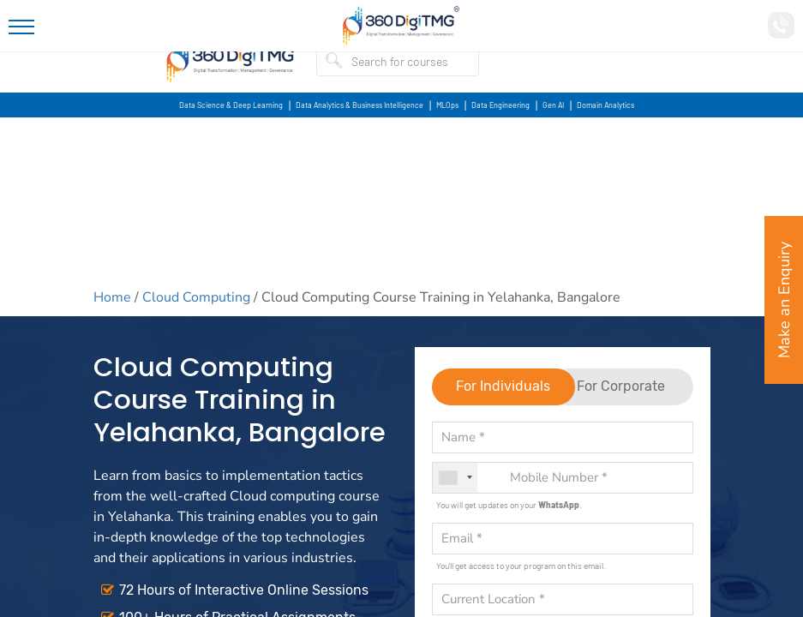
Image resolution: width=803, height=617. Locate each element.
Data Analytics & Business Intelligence (359, 105)
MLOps (447, 105)
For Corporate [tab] (621, 386)
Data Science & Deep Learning (231, 105)
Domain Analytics (605, 105)
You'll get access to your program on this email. (521, 565)
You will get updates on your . (509, 505)
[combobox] (455, 478)
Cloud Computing (196, 297)
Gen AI (553, 105)
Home (112, 297)
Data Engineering (500, 105)
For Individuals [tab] (503, 386)
